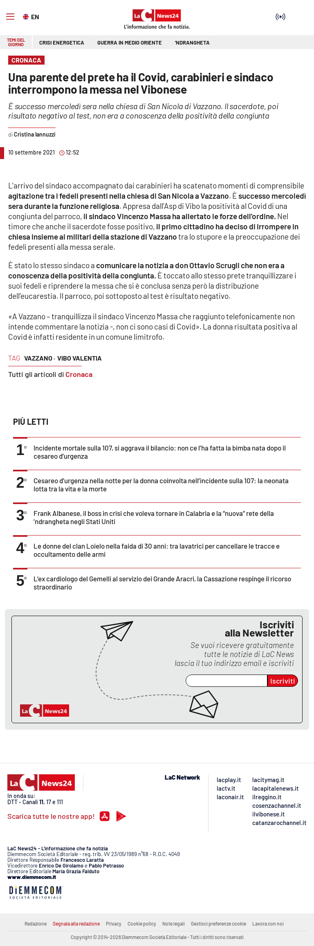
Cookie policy (142, 923)
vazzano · (39, 358)
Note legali (173, 923)
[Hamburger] (10, 17)
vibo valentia (79, 358)
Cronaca (78, 374)
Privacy (113, 923)
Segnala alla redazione (76, 923)
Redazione (36, 923)
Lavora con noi (268, 923)
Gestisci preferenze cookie (218, 923)
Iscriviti (282, 680)
